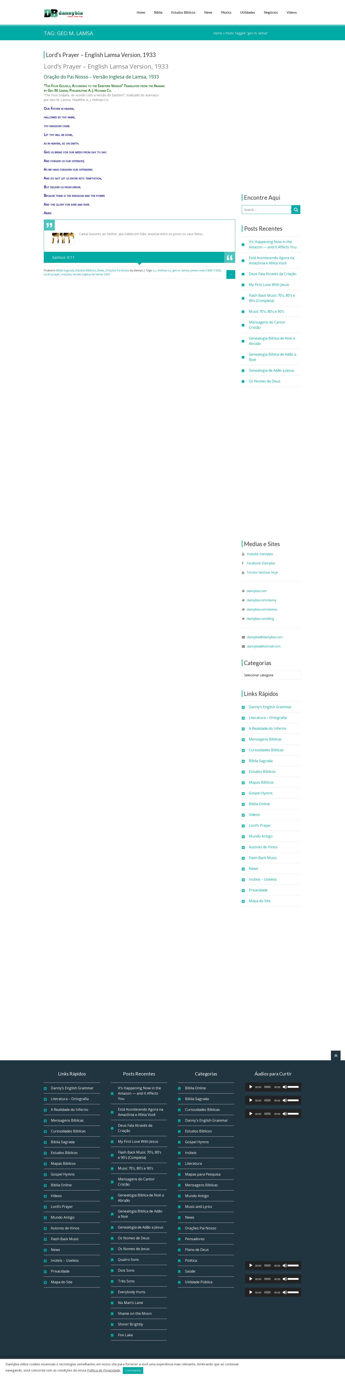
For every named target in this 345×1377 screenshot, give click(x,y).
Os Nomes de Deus (264, 381)
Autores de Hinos (263, 847)
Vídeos (292, 12)
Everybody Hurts (131, 1291)
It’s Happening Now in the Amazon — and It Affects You (272, 244)
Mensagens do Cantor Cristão (267, 325)
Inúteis (190, 1152)
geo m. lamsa (180, 270)
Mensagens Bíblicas (265, 739)
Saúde (190, 1271)
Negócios (271, 12)
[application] (273, 1087)
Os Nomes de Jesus (134, 1248)
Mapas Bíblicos (261, 782)
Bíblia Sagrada (261, 760)
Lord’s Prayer (260, 825)
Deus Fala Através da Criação (272, 273)
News (208, 12)
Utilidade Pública (198, 1282)
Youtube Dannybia (260, 554)
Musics (226, 12)
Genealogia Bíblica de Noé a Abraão (272, 341)
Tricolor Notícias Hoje (262, 572)
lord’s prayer (52, 274)
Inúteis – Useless (263, 879)
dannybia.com (257, 591)
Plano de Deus (197, 1249)
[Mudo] (285, 1087)
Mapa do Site (259, 900)
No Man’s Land (130, 1302)
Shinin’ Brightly (130, 1324)
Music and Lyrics (198, 1206)
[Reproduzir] (251, 1087)
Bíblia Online (259, 803)
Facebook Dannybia (260, 563)
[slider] (267, 1087)
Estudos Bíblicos (183, 12)
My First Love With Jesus (269, 284)
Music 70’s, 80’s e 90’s (266, 311)
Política (191, 1260)
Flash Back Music (263, 857)
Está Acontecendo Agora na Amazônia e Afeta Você (271, 260)
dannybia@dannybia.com (265, 637)
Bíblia (158, 12)
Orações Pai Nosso (117, 270)
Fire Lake (125, 1335)
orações (66, 274)
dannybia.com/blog (260, 618)
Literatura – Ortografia (268, 717)
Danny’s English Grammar (270, 706)
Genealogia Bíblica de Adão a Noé (272, 357)
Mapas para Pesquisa (202, 1174)
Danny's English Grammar (206, 1120)
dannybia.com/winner (262, 609)
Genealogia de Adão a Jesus (271, 370)
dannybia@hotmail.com (264, 646)
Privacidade (258, 890)
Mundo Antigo (261, 836)
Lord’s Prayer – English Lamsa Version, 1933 (101, 54)
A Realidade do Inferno (267, 728)
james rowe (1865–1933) (205, 270)
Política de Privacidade (103, 1370)
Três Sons (126, 1281)
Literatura (193, 1163)
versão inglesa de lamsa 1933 (91, 274)
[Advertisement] (271, 117)
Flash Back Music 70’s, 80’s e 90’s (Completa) (272, 298)
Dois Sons (126, 1270)
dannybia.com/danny (261, 600)
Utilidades (247, 12)
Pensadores (195, 1238)
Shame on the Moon (135, 1313)
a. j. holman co (162, 270)
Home (141, 12)
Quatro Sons (128, 1259)
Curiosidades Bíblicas (266, 750)
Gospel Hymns (261, 793)
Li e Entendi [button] (133, 1370)
